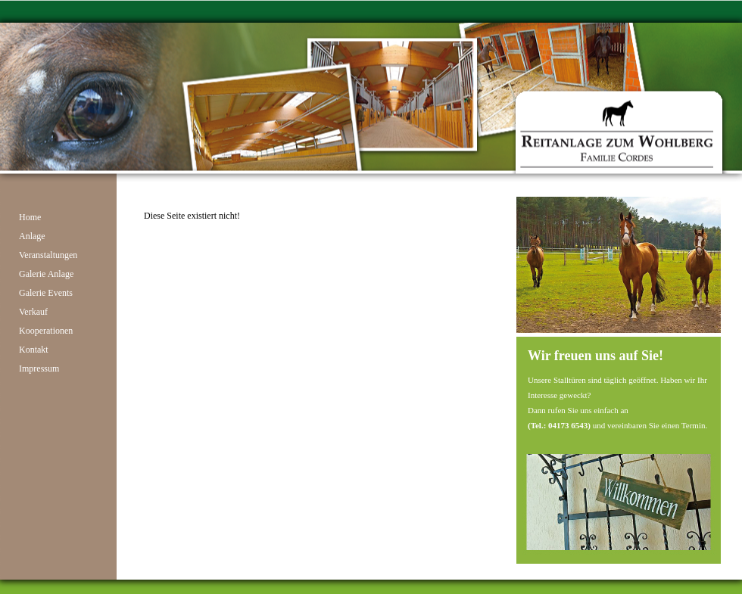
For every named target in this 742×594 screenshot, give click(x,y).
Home (30, 217)
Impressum (39, 368)
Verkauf (33, 311)
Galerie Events (46, 293)
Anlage (32, 236)
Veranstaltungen (48, 255)
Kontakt (33, 349)
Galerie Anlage (46, 274)
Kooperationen (46, 330)
